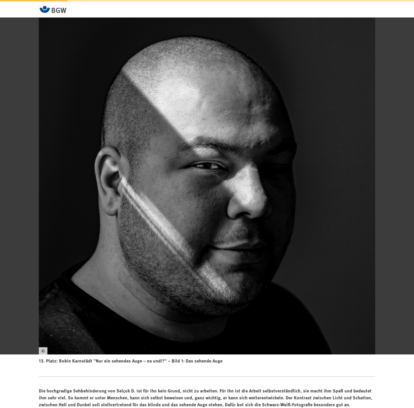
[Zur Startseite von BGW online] (53, 9)
